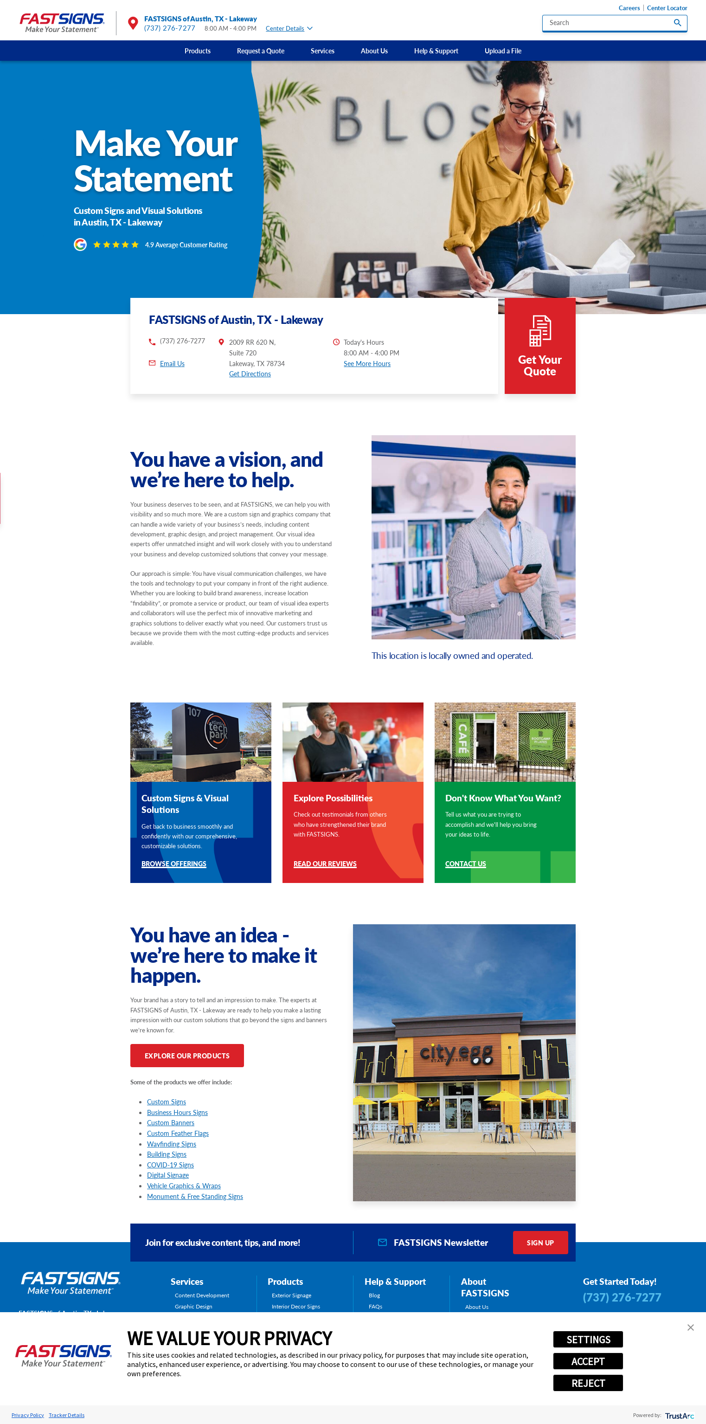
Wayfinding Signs (171, 1143)
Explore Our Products (187, 1055)
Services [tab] (187, 1281)
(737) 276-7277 (169, 27)
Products (198, 50)
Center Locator (667, 8)
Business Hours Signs (177, 1112)
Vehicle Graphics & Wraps (184, 1185)
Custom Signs (166, 1101)
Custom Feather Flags (178, 1133)
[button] (690, 1327)
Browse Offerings (173, 864)
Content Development (202, 1295)
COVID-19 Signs (170, 1164)
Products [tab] (285, 1281)
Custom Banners (170, 1122)
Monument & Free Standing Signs (195, 1196)
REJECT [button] (588, 1383)
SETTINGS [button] (588, 1339)
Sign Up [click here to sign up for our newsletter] (540, 1242)
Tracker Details (66, 1414)
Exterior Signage (291, 1295)
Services (322, 50)
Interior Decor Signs (296, 1306)
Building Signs (166, 1154)
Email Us (172, 363)
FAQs (375, 1306)
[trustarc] (678, 1415)
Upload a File (503, 50)
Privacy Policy (28, 1414)
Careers (629, 8)
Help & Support (436, 50)
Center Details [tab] (289, 28)
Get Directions (250, 373)
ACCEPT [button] (588, 1361)
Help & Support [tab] (395, 1281)
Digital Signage (168, 1174)
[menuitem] (197, 50)
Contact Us (465, 864)
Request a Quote (260, 50)
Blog (374, 1295)
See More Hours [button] (367, 363)
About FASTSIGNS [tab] (485, 1287)
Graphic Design (193, 1306)
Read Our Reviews (325, 864)
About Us (374, 50)
